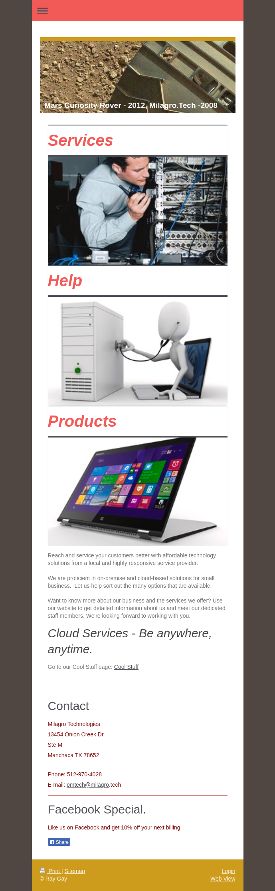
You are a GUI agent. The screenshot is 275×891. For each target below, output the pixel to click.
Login (228, 871)
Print (51, 871)
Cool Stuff (126, 667)
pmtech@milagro (88, 785)
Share (59, 842)
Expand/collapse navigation (137, 10)
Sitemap (75, 871)
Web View (222, 878)
